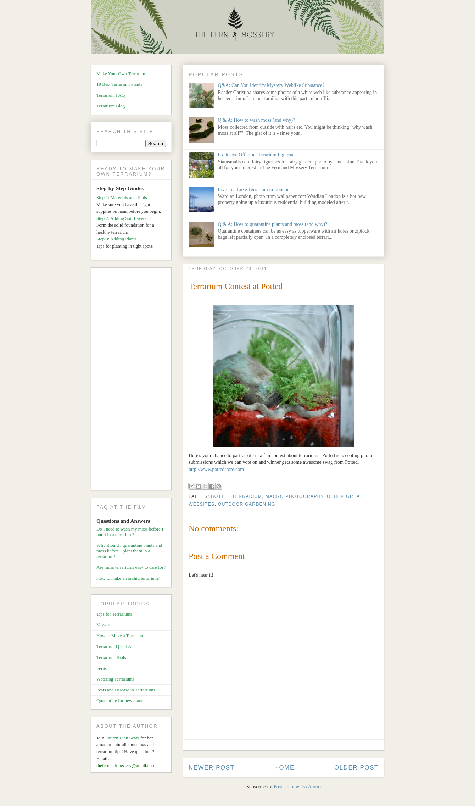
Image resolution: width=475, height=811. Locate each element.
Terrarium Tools (111, 657)
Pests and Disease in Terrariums (125, 690)
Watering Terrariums (115, 679)
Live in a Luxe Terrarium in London (254, 189)
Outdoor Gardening (246, 504)
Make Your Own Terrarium (121, 73)
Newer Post (212, 767)
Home (284, 767)
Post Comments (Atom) (297, 786)
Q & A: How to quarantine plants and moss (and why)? (273, 224)
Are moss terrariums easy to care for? (131, 567)
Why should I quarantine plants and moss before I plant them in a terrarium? (129, 551)
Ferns (101, 668)
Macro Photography (295, 496)
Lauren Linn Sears (122, 737)
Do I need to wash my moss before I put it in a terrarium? (129, 531)
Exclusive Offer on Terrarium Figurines (257, 154)
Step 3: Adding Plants (116, 238)
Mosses (103, 624)
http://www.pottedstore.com (216, 469)
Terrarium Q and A (113, 646)
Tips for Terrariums (114, 614)
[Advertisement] (134, 380)
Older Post (356, 767)
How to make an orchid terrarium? (128, 578)
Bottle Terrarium (236, 496)
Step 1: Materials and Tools (121, 197)
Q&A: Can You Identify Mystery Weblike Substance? (271, 85)
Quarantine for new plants (120, 700)
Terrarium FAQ (110, 95)
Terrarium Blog (110, 106)
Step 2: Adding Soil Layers (121, 218)
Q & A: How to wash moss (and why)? (256, 120)
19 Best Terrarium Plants (119, 84)
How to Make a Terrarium (120, 635)
